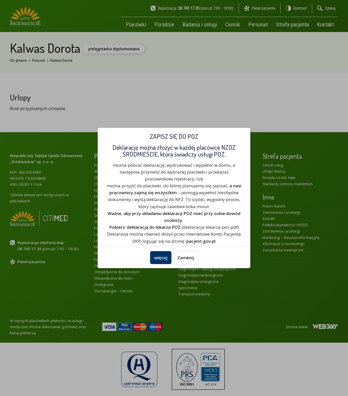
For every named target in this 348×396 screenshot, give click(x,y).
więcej (160, 258)
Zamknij (185, 258)
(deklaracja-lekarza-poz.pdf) (174, 227)
